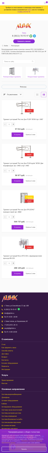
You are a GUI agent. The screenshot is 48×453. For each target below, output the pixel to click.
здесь (30, 10)
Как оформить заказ (9, 348)
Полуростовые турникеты (36, 77)
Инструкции (6, 369)
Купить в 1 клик (30, 134)
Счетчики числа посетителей (12, 410)
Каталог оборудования (10, 363)
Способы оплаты (7, 351)
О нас (4, 344)
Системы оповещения (9, 416)
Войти (6, 46)
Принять (24, 449)
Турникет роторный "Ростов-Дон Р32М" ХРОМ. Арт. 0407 (23, 119)
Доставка (5, 354)
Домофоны (5, 397)
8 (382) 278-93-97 (24, 12)
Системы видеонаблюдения (11, 394)
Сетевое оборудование (10, 400)
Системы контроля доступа (11, 413)
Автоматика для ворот (10, 429)
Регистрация (15, 46)
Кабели (4, 404)
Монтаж (4, 383)
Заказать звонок (24, 41)
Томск (24, 33)
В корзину (17, 134)
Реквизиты (5, 366)
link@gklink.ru (9, 313)
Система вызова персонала (11, 422)
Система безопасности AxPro (12, 419)
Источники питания (8, 425)
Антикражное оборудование (12, 407)
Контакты (5, 360)
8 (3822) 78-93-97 (20, 35)
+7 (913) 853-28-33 (10, 325)
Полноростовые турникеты (12, 77)
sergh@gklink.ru (10, 328)
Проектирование (8, 380)
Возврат (4, 357)
